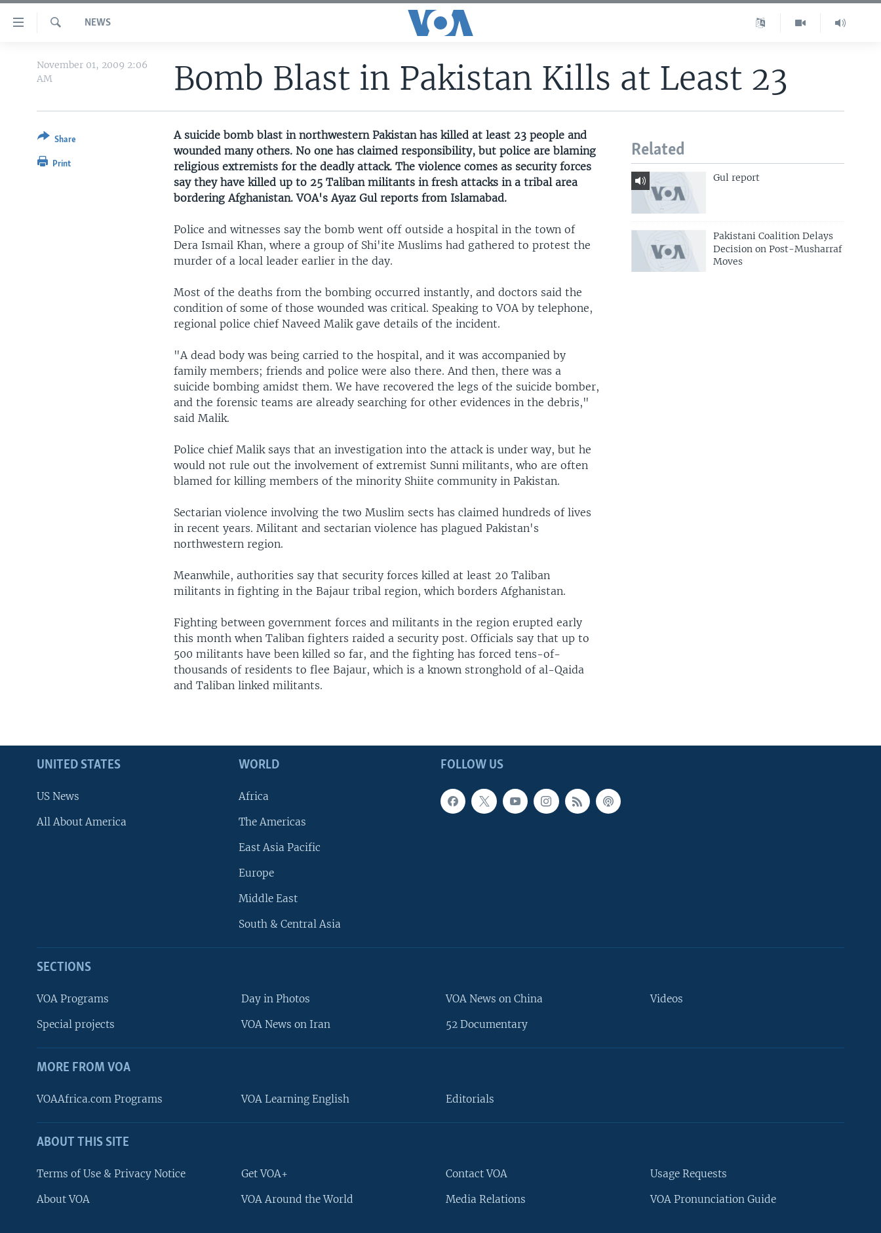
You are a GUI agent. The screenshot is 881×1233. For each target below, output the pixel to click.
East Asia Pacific (280, 847)
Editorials (470, 1099)
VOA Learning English (295, 1099)
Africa (254, 795)
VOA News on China (494, 999)
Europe (256, 873)
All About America (82, 822)
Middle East (268, 898)
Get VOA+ (264, 1173)
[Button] (56, 140)
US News (58, 795)
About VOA (63, 1199)
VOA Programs (73, 999)
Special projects (76, 1024)
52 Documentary (487, 1024)
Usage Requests (688, 1173)
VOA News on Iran (285, 1024)
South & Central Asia (290, 924)
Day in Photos (275, 999)
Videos (666, 999)
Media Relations (486, 1199)
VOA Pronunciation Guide (713, 1199)
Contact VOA (476, 1173)
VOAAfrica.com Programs (100, 1099)
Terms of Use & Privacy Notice (111, 1173)
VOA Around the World (297, 1199)
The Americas (272, 822)
